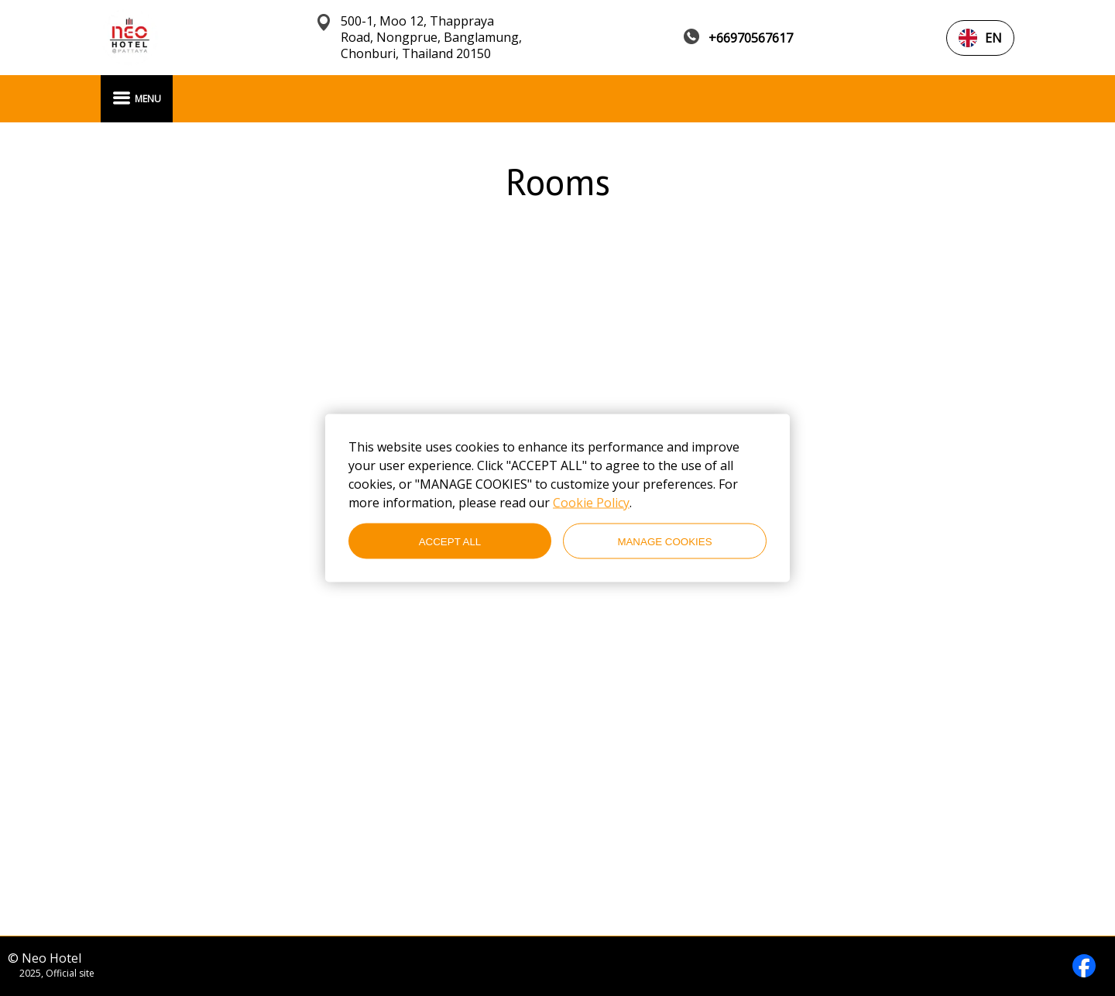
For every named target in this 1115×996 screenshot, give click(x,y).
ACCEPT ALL (450, 541)
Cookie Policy (591, 502)
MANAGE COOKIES (664, 541)
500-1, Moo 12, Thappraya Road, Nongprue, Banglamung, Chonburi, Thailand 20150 (431, 37)
